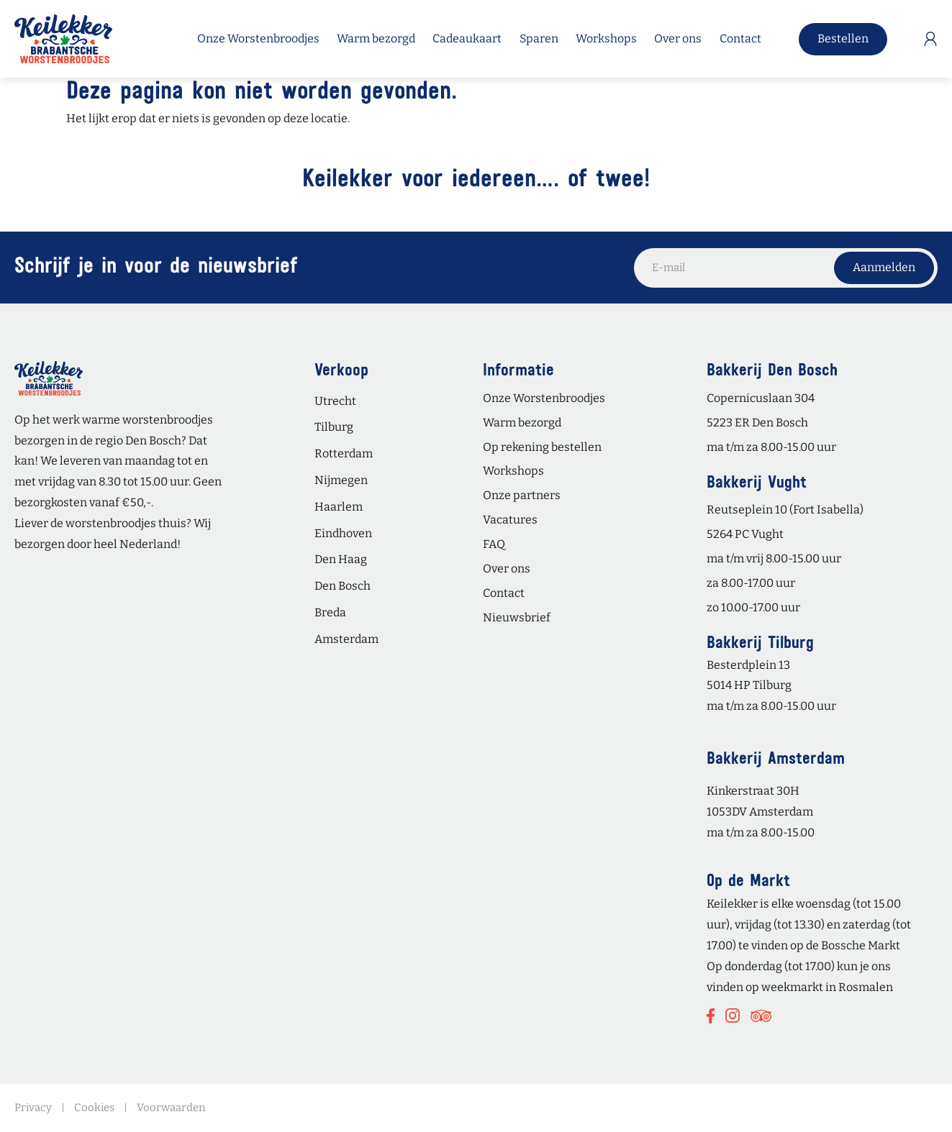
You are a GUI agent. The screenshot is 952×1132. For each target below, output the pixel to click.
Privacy (33, 1107)
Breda (330, 612)
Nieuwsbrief (516, 617)
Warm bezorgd (376, 39)
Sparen (539, 39)
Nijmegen (341, 480)
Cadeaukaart (467, 39)
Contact (740, 39)
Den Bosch (342, 586)
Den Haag (340, 559)
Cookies (94, 1107)
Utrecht (335, 401)
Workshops (606, 39)
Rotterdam (343, 453)
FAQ (494, 544)
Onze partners (522, 495)
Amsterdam (346, 639)
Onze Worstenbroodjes (258, 39)
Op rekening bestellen (542, 447)
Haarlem (338, 506)
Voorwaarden (171, 1107)
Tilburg (333, 427)
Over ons (678, 39)
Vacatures (510, 519)
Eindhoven (343, 533)
